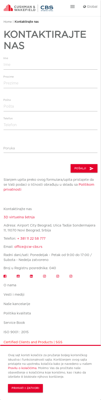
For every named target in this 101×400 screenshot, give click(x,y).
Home (8, 21)
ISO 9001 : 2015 (16, 332)
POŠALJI (84, 168)
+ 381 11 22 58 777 (31, 238)
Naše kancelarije (17, 304)
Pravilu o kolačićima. (22, 368)
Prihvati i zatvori (25, 388)
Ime (5, 58)
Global (90, 6)
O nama (10, 285)
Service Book (14, 323)
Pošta (7, 100)
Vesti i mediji (14, 294)
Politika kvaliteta (17, 313)
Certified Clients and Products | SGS (33, 342)
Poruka (9, 148)
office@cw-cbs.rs (28, 247)
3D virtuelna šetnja (19, 217)
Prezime (8, 76)
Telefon (8, 118)
